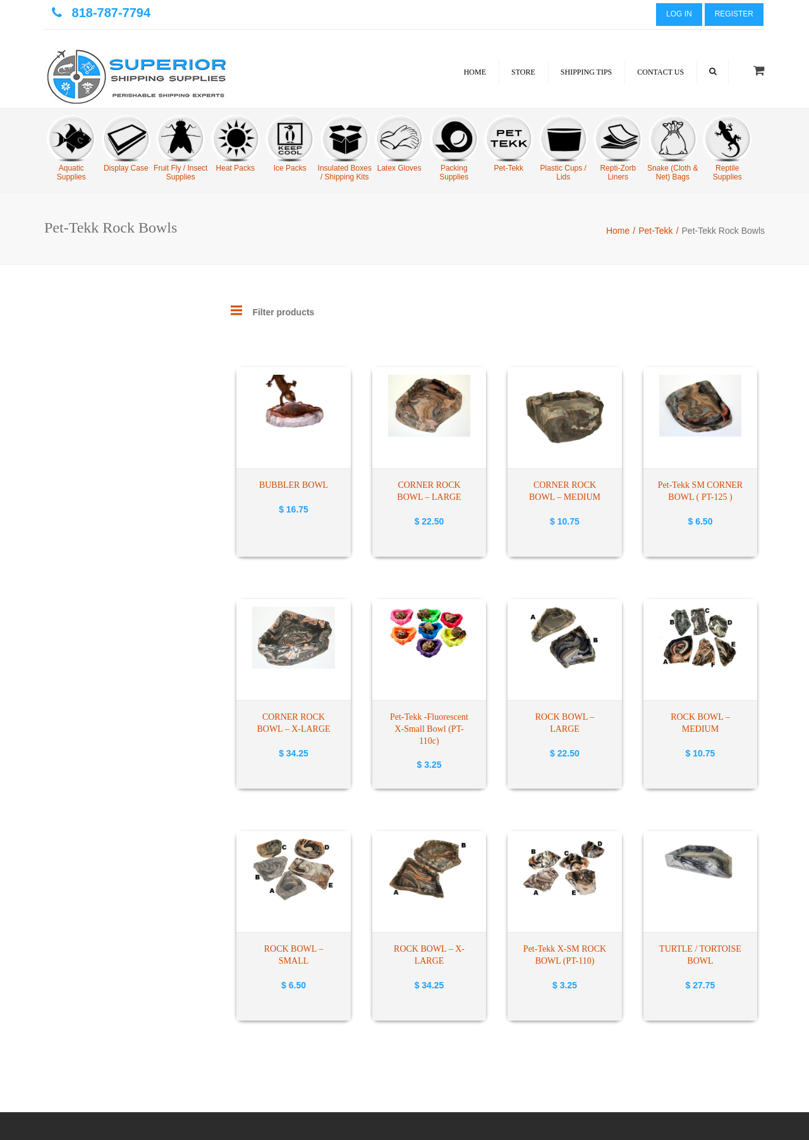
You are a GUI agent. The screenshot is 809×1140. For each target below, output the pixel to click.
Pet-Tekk (655, 231)
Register (734, 13)
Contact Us (660, 72)
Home (475, 72)
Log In (679, 13)
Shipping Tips (586, 72)
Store (523, 72)
